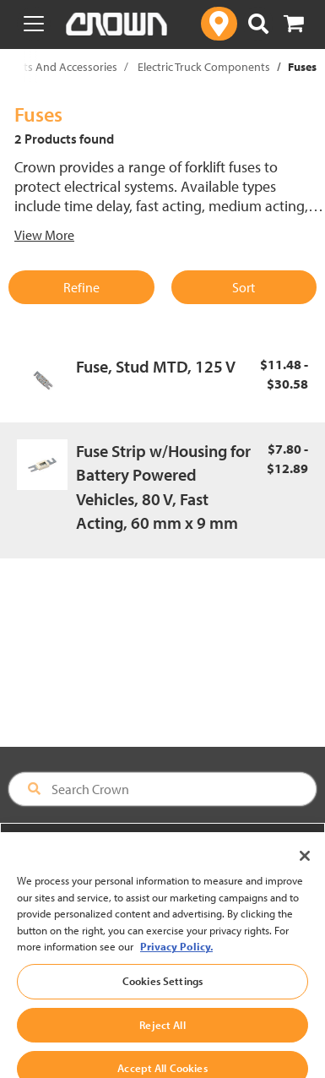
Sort (243, 287)
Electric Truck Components (204, 66)
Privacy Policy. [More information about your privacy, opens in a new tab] (176, 960)
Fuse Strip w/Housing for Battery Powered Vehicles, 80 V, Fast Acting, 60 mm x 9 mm (163, 487)
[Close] (304, 870)
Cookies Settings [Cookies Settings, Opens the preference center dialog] (162, 995)
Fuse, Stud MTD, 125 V (156, 366)
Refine (81, 287)
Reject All (162, 1038)
